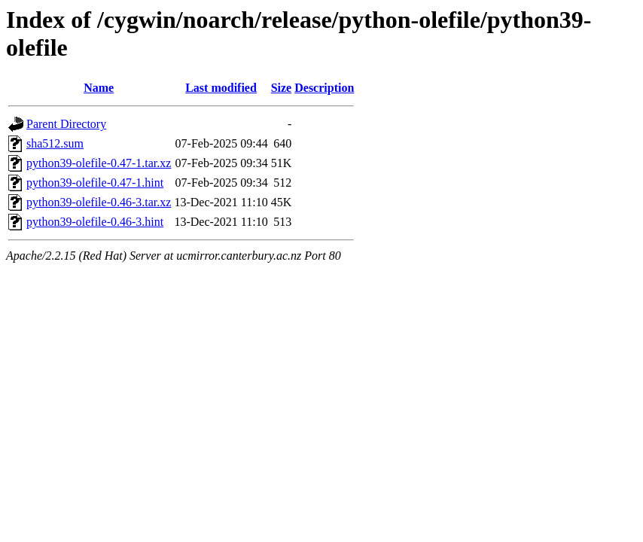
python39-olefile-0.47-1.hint (94, 182)
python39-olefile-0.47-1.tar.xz (98, 163)
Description (324, 87)
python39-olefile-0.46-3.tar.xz (98, 202)
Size (281, 87)
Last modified (221, 87)
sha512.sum (55, 143)
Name (99, 87)
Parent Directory (66, 123)
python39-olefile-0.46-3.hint (94, 221)
